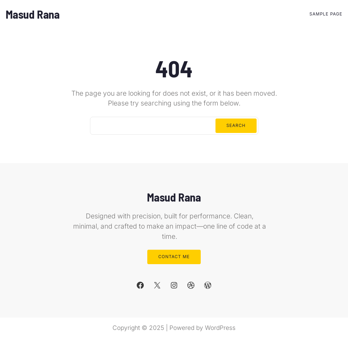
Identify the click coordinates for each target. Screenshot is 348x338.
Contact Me (174, 256)
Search (236, 125)
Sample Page (325, 14)
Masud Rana (33, 14)
